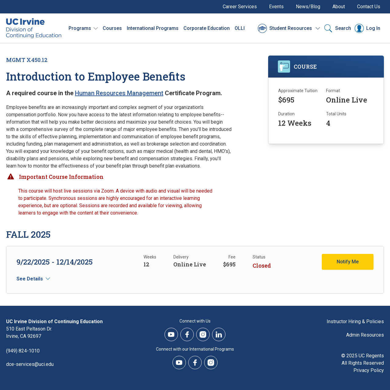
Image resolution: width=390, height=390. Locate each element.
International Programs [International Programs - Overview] (153, 28)
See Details (29, 279)
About (338, 6)
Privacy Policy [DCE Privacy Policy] (368, 370)
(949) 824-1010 (23, 351)
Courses (112, 28)
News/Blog (308, 6)
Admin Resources (365, 335)
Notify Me (348, 262)
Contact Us (368, 6)
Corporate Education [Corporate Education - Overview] (206, 28)
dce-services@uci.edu (30, 364)
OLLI (240, 28)
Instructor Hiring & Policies (355, 321)
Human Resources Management (119, 93)
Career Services (240, 6)
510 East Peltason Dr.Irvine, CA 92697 (29, 332)
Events (276, 6)
